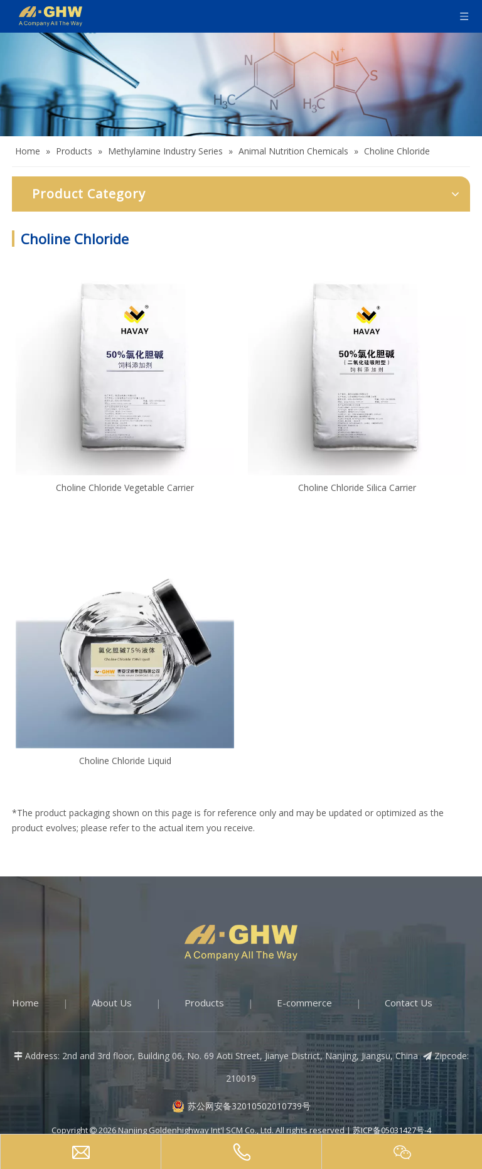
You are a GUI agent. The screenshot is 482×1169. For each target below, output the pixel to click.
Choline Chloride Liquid (125, 761)
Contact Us (408, 1002)
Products (204, 1002)
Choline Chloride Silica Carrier (357, 487)
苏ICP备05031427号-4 (392, 1130)
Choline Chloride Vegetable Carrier (125, 487)
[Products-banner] (241, 84)
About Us (112, 1002)
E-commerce (304, 1002)
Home (25, 1002)
